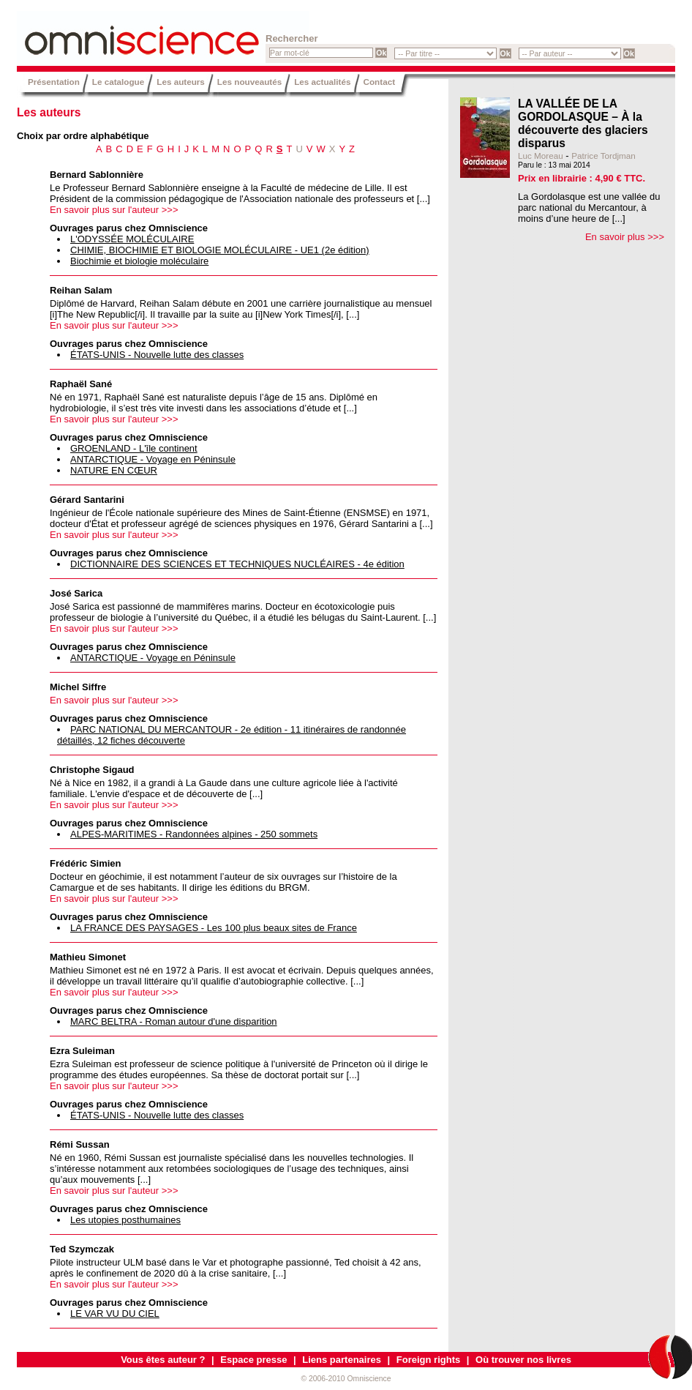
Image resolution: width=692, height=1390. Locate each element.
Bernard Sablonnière (96, 174)
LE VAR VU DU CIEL (114, 1313)
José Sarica (76, 593)
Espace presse (253, 1359)
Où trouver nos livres (523, 1359)
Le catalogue (118, 81)
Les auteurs (181, 81)
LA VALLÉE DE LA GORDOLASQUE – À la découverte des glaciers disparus (583, 123)
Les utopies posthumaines (125, 1219)
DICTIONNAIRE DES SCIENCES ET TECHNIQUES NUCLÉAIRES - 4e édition (237, 563)
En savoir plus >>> (624, 236)
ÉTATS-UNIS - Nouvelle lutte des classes (157, 354)
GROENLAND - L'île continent (134, 448)
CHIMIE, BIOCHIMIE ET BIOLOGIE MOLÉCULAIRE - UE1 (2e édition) (219, 249)
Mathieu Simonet (88, 957)
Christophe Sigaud (92, 769)
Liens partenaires (341, 1359)
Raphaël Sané (81, 383)
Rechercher (292, 38)
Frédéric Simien (85, 863)
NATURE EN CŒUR (113, 470)
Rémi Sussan (80, 1144)
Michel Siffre (78, 686)
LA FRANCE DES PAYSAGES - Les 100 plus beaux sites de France (213, 927)
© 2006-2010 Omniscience (346, 1379)
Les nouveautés (249, 81)
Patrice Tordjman (603, 155)
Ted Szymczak (82, 1249)
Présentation (54, 81)
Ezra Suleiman (82, 1050)
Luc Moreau (540, 155)
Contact (380, 81)
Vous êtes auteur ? (163, 1359)
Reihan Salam (81, 290)
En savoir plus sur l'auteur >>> (114, 209)
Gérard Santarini (87, 499)
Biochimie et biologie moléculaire (139, 260)
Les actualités (322, 81)
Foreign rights (428, 1359)
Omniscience (104, 33)
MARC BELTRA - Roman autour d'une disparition (173, 1021)
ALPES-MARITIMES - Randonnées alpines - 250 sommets (193, 834)
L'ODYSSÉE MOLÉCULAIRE (132, 238)
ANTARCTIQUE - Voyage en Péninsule (153, 459)
